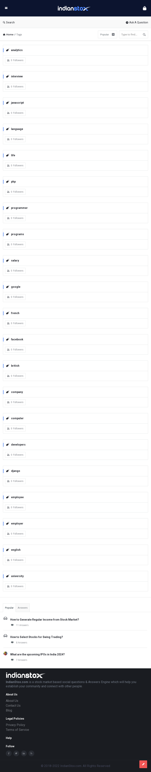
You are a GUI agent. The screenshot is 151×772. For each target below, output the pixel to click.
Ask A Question (137, 22)
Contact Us (13, 705)
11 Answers (19, 625)
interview (14, 76)
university (15, 576)
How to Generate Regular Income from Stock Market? (44, 619)
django (13, 470)
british (12, 365)
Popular (9, 607)
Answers (23, 607)
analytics (14, 50)
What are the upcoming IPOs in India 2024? (37, 654)
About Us (12, 701)
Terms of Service (17, 730)
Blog (9, 710)
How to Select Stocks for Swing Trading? (36, 637)
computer (15, 418)
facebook (14, 339)
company (14, 392)
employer (14, 523)
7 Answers (18, 660)
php (11, 181)
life (10, 155)
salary (12, 260)
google (13, 286)
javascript (15, 102)
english (13, 549)
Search (9, 22)
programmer (17, 207)
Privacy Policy (15, 725)
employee (15, 497)
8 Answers (18, 642)
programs (15, 234)
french (12, 313)
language (14, 129)
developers (16, 444)
